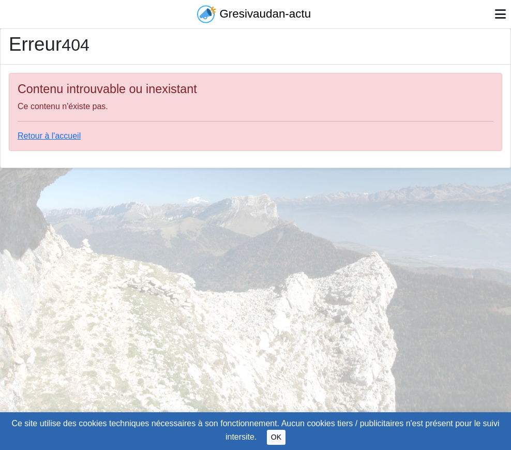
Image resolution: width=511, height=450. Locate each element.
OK (276, 437)
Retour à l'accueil (49, 135)
